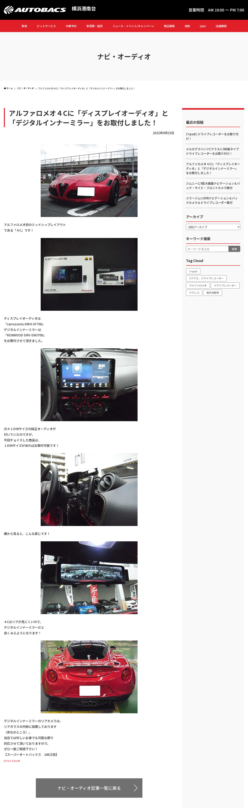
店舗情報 (221, 26)
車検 (24, 26)
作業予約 (71, 26)
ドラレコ (194, 293)
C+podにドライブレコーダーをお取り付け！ (210, 136)
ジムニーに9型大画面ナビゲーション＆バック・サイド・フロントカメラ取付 (212, 186)
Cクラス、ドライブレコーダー (206, 279)
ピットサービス (46, 26)
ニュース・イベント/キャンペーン (133, 26)
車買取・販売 (94, 26)
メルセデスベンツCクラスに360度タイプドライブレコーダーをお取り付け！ (212, 151)
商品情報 (169, 26)
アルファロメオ (198, 286)
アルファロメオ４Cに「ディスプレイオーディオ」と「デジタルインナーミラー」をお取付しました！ (213, 168)
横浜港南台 (86, 9)
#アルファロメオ (16, 760)
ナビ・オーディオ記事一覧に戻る (89, 788)
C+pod (193, 271)
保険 (187, 26)
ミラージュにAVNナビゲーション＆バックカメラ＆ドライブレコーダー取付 (213, 201)
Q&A (203, 26)
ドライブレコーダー (225, 286)
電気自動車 (212, 293)
